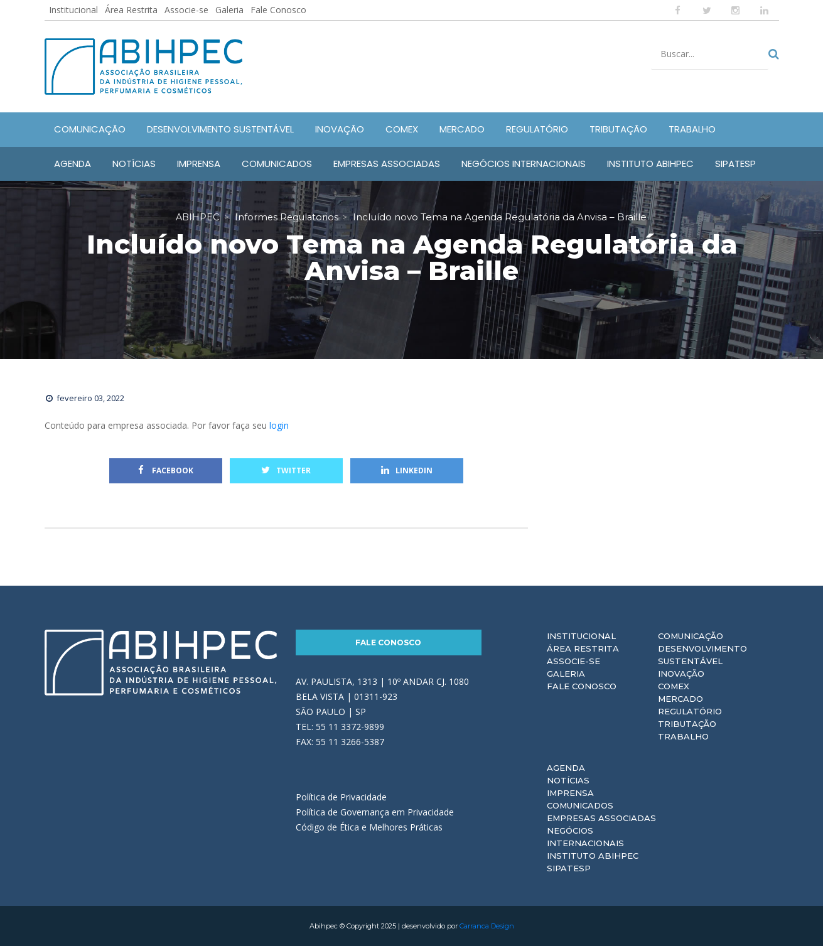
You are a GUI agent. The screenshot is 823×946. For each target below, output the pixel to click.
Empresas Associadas (601, 818)
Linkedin (407, 470)
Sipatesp (569, 868)
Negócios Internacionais (585, 836)
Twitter (286, 470)
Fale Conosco (278, 10)
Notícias (568, 780)
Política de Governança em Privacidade (375, 812)
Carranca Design (487, 926)
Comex (673, 686)
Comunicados (580, 805)
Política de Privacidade (341, 797)
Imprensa (570, 793)
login (279, 425)
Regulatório (690, 711)
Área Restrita (131, 10)
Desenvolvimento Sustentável (702, 654)
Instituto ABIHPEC (592, 856)
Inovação (681, 674)
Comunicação (690, 636)
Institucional (73, 10)
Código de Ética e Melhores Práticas (369, 827)
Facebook (165, 470)
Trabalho (683, 736)
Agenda (566, 768)
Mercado (680, 699)
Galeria (229, 10)
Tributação (687, 724)
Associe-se (186, 10)
